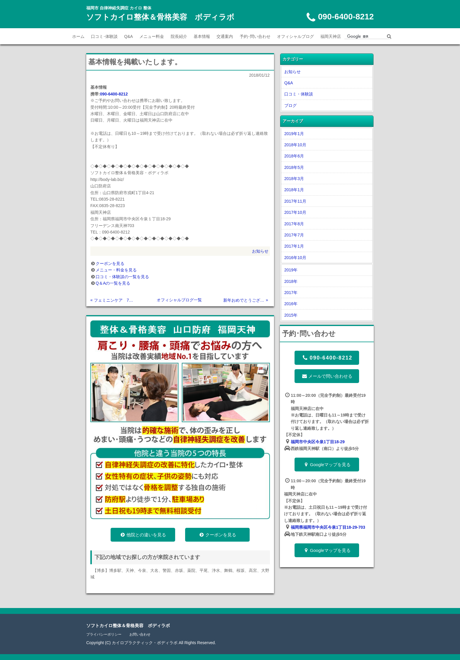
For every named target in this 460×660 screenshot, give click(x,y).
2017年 (290, 292)
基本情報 (202, 36)
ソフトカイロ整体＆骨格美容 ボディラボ (160, 17)
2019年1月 (294, 133)
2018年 (290, 281)
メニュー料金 (151, 36)
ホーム (78, 36)
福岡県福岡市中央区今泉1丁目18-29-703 (328, 527)
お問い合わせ (139, 634)
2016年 (290, 303)
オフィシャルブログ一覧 (179, 300)
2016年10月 (295, 257)
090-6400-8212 (114, 94)
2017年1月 (294, 246)
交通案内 (225, 36)
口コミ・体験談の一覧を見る (122, 276)
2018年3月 (294, 178)
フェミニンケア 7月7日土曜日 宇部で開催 (114, 300)
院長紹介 (179, 36)
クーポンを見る (110, 263)
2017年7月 (294, 235)
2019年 (290, 270)
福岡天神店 (330, 36)
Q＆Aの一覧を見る (113, 283)
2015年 (290, 315)
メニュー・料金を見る (116, 270)
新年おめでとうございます (244, 300)
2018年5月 (294, 167)
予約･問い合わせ (255, 36)
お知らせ (260, 251)
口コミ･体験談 (104, 36)
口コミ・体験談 (298, 94)
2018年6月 (294, 156)
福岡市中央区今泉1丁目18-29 (318, 441)
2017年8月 (294, 223)
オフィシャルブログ (295, 36)
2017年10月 (295, 212)
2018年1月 (294, 189)
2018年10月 (295, 144)
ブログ (290, 105)
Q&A (128, 36)
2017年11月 (295, 201)
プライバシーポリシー (103, 634)
